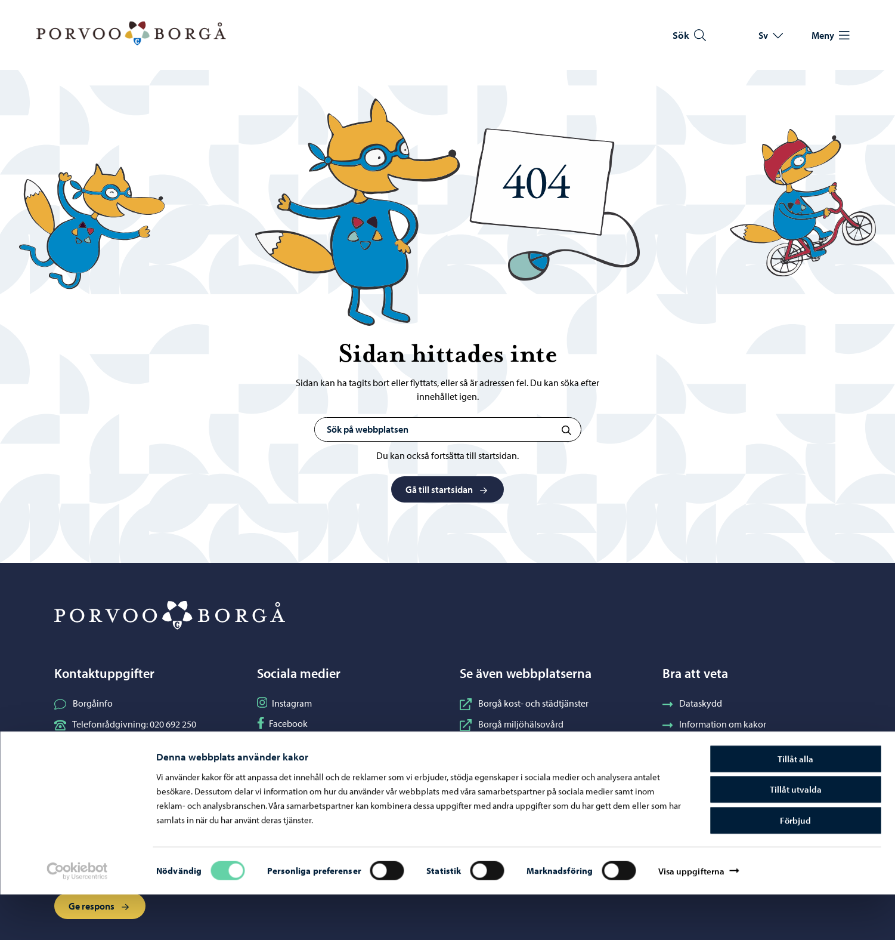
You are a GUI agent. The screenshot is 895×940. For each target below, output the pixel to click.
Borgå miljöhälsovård (511, 724)
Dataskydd (692, 703)
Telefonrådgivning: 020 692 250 (125, 724)
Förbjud (795, 865)
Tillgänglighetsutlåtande (720, 745)
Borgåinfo (83, 703)
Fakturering (694, 766)
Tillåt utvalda (796, 835)
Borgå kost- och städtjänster (524, 703)
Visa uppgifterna (691, 916)
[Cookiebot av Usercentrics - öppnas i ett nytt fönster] (77, 917)
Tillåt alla (795, 804)
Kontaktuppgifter (97, 745)
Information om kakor (714, 724)
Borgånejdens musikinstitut (523, 745)
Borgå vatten (494, 766)
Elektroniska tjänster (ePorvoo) (125, 766)
